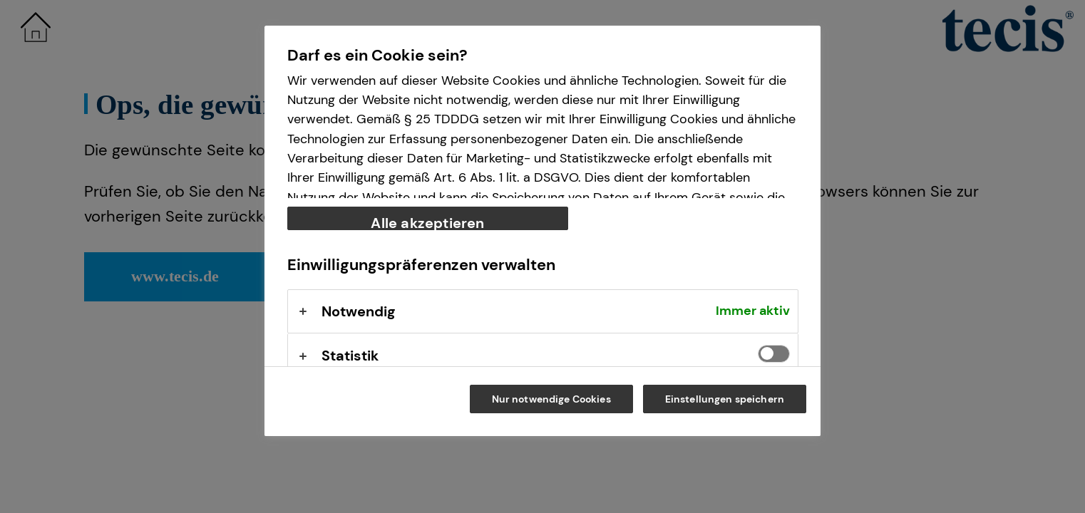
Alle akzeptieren (427, 222)
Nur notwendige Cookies (551, 399)
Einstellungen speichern (724, 399)
